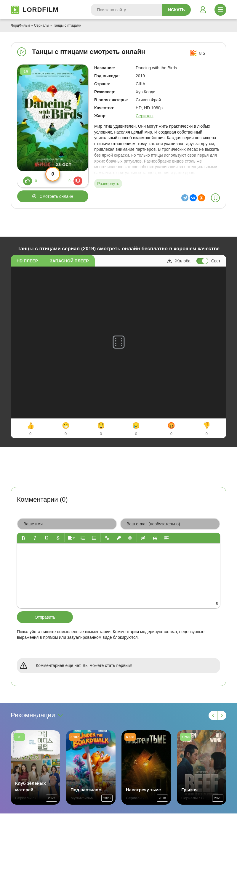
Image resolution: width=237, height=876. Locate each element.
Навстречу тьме (143, 789)
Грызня (189, 789)
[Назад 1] (213, 715)
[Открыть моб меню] (220, 10)
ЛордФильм (20, 25)
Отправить (45, 617)
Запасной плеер (69, 261)
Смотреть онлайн (56, 196)
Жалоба (178, 261)
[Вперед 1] (221, 715)
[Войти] (203, 10)
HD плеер (27, 261)
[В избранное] (215, 197)
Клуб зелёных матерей (30, 786)
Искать (176, 9)
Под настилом (86, 789)
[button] (23, 538)
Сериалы (41, 25)
